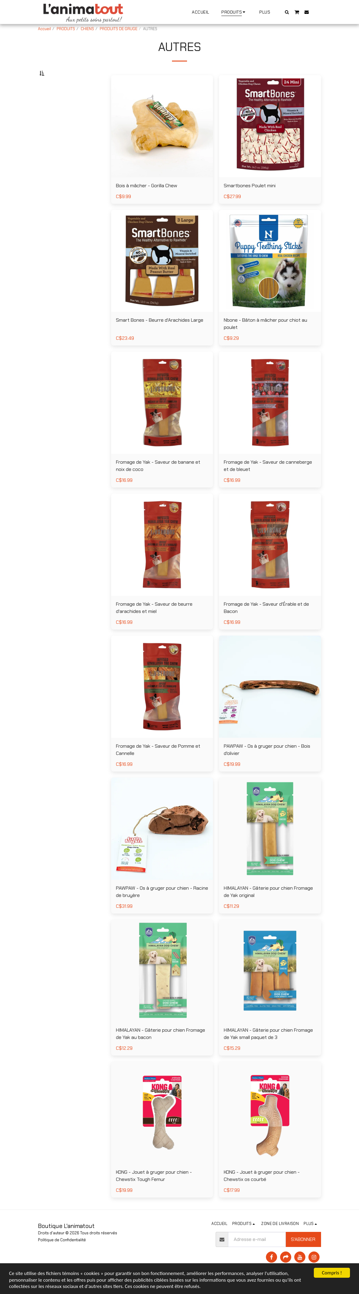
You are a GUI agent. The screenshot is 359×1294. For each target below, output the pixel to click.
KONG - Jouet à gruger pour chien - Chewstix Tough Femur (154, 1190)
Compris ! (332, 1273)
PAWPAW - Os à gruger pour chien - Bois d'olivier (267, 764)
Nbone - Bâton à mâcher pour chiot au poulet (265, 338)
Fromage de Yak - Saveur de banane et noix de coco (158, 480)
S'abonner (303, 1254)
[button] (287, 12)
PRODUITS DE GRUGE (118, 28)
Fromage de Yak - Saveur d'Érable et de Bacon (266, 622)
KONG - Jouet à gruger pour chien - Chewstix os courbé (262, 1190)
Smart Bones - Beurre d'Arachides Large (159, 335)
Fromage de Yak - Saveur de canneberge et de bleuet (268, 480)
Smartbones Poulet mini (250, 200)
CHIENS (87, 28)
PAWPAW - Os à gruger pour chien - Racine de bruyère (162, 906)
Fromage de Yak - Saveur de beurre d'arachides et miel (154, 622)
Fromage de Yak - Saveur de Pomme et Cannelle (158, 764)
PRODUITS (66, 28)
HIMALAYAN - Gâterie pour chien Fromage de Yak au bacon (160, 1048)
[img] (162, 141)
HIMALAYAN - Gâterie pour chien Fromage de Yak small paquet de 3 (268, 1048)
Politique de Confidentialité (62, 1254)
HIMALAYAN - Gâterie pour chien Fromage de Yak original (268, 906)
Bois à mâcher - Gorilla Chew (146, 200)
